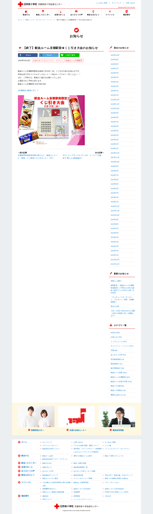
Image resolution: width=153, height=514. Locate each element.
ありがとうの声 (28, 471)
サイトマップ (116, 3)
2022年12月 (115, 206)
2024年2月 (115, 144)
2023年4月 (115, 188)
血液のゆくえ (27, 467)
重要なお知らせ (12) (118, 395)
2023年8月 (115, 171)
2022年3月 (115, 246)
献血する (25, 456)
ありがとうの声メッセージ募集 (84, 471)
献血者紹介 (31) (116, 364)
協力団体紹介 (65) (117, 368)
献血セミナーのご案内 (50, 478)
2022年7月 (115, 228)
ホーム (20, 20)
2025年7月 (115, 68)
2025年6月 (115, 73)
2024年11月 (115, 104)
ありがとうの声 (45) (118, 355)
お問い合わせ (130, 3)
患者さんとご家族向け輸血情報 (53, 492)
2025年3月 (115, 86)
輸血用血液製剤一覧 (81, 467)
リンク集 (108, 445)
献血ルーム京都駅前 (74, 60)
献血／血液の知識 (80, 463)
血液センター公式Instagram (114, 489)
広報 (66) (114, 350)
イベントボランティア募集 (83, 478)
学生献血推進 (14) (117, 359)
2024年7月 (115, 122)
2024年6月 (115, 126)
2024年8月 (115, 117)
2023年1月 (115, 202)
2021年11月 (115, 264)
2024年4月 (115, 135)
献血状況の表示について (51, 449)
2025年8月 (115, 64)
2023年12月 (115, 153)
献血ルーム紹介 (47, 456)
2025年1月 (115, 95)
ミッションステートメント (83, 499)
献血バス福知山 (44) (118, 390)
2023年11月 (115, 157)
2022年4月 (115, 242)
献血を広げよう (28, 475)
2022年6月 (115, 233)
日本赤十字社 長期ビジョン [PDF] (116, 492)
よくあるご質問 (101, 3)
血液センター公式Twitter (82, 489)
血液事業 (77, 492)
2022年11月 (115, 211)
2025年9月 (115, 59)
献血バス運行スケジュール (114, 456)
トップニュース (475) (119, 341)
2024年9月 (115, 113)
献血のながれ (47, 463)
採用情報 (77, 496)
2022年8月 (115, 224)
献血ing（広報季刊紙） (82, 482)
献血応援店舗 (78, 475)
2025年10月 (115, 55)
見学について (47, 499)
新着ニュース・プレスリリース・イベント (39, 20)
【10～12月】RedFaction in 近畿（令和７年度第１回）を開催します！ (123, 313)
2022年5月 (115, 237)
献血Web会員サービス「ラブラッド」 (55, 459)
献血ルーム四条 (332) (119, 372)
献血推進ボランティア (50, 475)
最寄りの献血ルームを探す (83, 456)
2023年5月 (115, 184)
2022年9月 (115, 219)
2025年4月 (115, 82)
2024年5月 (115, 131)
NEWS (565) (115, 333)
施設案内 (25, 496)
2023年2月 (115, 197)
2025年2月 (115, 91)
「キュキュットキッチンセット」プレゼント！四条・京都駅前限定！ (122, 299)
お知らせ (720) (116, 337)
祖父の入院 (115, 306)
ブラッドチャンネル (112, 482)
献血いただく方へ (28, 463)
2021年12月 (115, 260)
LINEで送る (70, 55)
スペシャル (26, 482)
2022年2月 (115, 251)
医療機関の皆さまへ (49, 489)
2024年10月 (115, 108)
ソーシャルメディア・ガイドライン (117, 449)
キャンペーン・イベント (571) (122, 346)
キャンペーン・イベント (53, 60)
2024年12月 (115, 100)
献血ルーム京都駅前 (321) (120, 377)
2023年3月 (115, 193)
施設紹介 (45, 496)
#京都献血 (22, 90)
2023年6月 (115, 179)
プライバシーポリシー (50, 445)
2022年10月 (115, 215)
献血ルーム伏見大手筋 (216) (121, 381)
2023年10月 (115, 162)
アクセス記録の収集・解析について (86, 445)
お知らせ (36, 60)
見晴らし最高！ (116, 281)
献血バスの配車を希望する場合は (116, 478)
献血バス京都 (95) (117, 386)
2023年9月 (115, 166)
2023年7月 (115, 175)
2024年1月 (115, 148)
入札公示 (108, 496)
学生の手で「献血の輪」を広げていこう (119, 475)
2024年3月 (115, 140)
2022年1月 (115, 255)
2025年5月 (115, 77)
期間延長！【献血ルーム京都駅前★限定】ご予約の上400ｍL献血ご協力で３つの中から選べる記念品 (122, 289)
